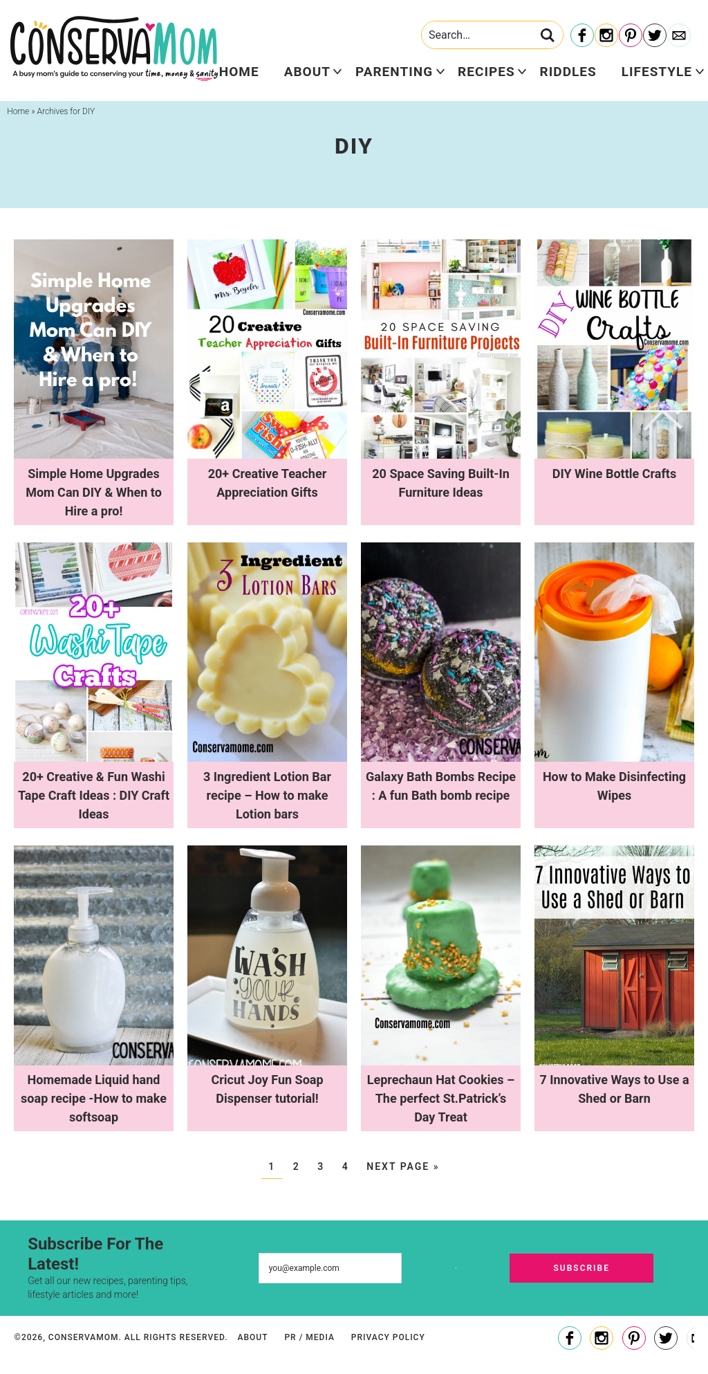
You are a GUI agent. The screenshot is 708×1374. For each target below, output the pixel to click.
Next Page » (402, 1166)
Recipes (486, 72)
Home (239, 72)
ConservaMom (114, 48)
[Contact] (679, 36)
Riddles (568, 72)
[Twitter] (655, 36)
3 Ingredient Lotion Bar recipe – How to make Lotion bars (267, 795)
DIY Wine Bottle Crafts (614, 473)
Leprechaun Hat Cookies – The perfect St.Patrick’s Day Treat (441, 1098)
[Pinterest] (631, 36)
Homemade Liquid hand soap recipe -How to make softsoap (94, 1098)
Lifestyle (657, 72)
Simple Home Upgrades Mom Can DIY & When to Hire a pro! (94, 492)
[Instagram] (606, 36)
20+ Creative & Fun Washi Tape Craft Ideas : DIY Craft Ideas (93, 795)
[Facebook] (582, 36)
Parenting (394, 72)
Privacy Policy (388, 1337)
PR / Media (309, 1337)
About (307, 72)
